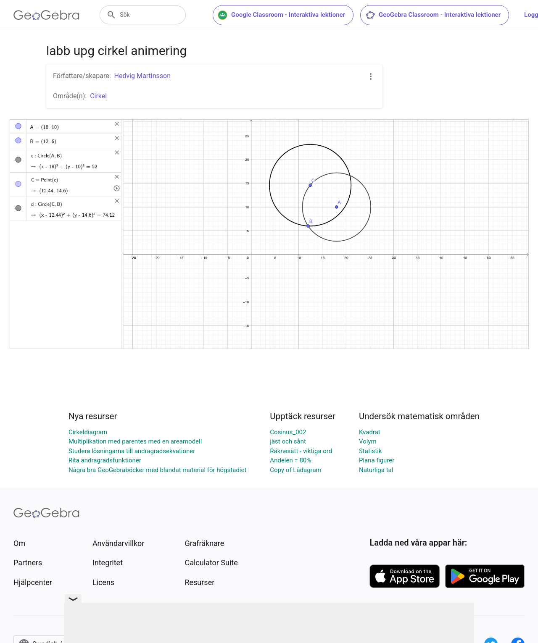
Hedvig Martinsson (142, 76)
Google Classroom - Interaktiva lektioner (283, 15)
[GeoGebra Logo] (46, 15)
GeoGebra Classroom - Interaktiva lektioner (434, 15)
